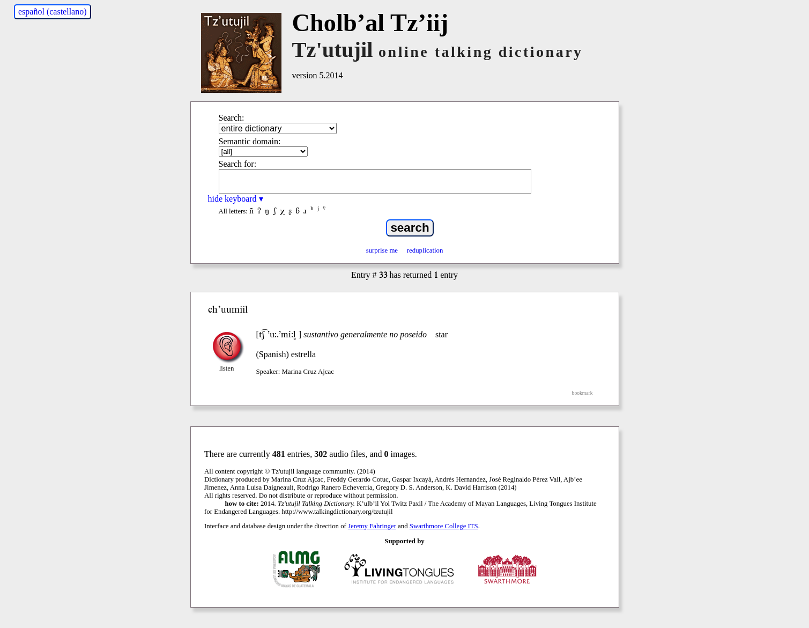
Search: (231, 117)
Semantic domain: (250, 141)
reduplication (425, 250)
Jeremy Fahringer (372, 526)
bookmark (582, 393)
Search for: (238, 163)
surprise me (382, 250)
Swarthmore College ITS (444, 526)
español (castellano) (52, 11)
